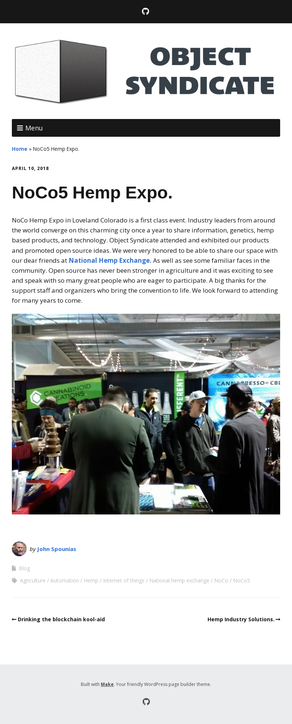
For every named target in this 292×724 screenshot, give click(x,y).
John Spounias (56, 549)
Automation (64, 580)
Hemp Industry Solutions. (241, 619)
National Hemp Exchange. (110, 260)
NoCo (221, 580)
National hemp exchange (179, 580)
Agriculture (33, 580)
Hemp (91, 580)
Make (107, 684)
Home (19, 148)
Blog (24, 568)
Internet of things (124, 580)
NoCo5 (241, 580)
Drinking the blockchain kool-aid (61, 619)
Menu (34, 127)
